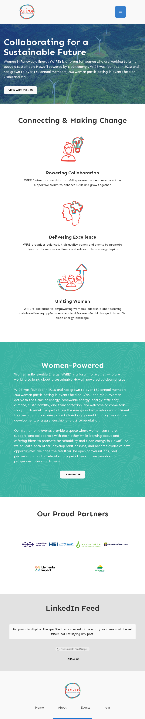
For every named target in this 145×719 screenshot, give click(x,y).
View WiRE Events (20, 90)
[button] (120, 12)
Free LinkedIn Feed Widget (71, 641)
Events (85, 700)
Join (107, 700)
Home (39, 700)
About (62, 700)
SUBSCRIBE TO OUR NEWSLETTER (73, 714)
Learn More (73, 474)
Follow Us (72, 651)
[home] (27, 12)
